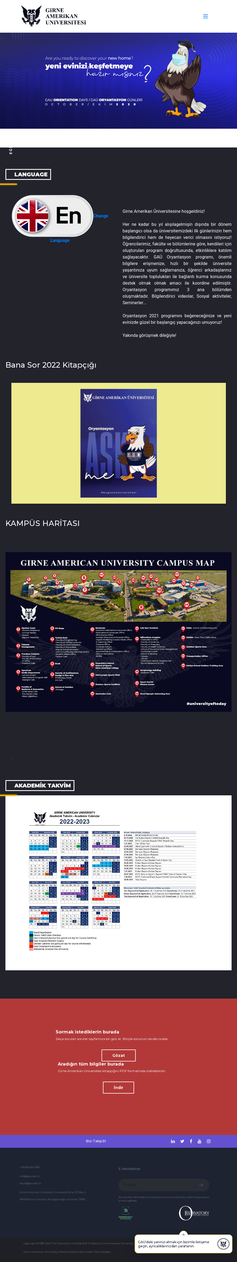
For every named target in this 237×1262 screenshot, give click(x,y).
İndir (118, 1087)
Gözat (118, 1055)
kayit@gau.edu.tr (30, 1183)
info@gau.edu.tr (30, 1176)
